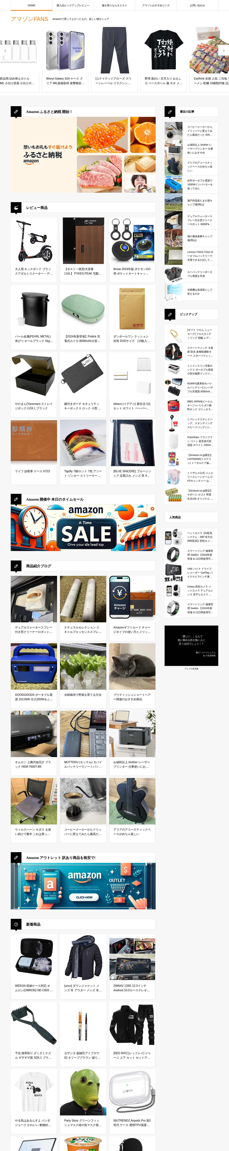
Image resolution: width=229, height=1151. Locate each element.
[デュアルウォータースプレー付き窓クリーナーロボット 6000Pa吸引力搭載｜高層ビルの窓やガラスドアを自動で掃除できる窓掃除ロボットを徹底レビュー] (34, 599)
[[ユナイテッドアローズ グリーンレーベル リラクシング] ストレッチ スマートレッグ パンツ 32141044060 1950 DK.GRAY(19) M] (114, 50)
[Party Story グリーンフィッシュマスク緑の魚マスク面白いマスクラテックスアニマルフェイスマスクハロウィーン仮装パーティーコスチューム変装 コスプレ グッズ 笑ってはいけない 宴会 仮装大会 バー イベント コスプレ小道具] (83, 1092)
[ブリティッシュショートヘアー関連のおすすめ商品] (132, 666)
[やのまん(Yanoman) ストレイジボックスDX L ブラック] (34, 375)
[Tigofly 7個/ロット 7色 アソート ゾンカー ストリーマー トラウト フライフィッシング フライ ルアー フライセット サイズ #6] (83, 443)
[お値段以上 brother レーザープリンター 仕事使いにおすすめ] (132, 734)
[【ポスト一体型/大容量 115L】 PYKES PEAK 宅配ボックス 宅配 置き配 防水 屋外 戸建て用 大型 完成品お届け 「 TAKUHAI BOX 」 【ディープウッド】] (83, 241)
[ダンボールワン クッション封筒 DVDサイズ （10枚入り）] (132, 308)
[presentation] (5, 50)
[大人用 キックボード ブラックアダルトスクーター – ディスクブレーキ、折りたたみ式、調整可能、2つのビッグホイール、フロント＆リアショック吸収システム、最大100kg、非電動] (34, 241)
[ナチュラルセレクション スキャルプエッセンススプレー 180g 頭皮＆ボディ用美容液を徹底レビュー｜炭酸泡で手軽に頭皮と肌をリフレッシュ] (83, 599)
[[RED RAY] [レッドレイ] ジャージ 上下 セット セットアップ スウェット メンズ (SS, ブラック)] (132, 1025)
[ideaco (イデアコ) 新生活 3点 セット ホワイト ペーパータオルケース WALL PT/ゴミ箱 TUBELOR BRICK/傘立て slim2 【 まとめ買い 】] (132, 375)
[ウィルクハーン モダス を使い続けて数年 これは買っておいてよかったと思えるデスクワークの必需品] (34, 801)
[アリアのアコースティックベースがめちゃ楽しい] (132, 801)
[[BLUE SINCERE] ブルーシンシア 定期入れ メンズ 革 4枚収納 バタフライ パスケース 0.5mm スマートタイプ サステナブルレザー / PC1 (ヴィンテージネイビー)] (132, 443)
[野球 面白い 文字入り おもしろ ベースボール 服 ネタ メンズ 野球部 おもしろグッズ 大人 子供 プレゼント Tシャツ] (163, 50)
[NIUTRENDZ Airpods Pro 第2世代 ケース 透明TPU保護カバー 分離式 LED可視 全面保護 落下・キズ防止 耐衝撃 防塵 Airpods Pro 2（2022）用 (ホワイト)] (132, 1092)
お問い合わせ (197, 5)
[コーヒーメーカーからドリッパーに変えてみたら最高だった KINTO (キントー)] (83, 801)
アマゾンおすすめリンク (156, 5)
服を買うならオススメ (114, 5)
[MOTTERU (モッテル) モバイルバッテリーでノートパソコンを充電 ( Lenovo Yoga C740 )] (83, 734)
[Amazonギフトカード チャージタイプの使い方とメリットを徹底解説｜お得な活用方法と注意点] (132, 599)
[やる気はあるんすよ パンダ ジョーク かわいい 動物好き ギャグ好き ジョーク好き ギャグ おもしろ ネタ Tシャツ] (34, 1092)
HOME (31, 5)
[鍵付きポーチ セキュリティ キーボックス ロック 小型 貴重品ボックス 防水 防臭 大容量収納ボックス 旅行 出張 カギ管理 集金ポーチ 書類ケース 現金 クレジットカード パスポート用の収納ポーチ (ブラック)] (83, 375)
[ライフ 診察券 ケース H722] (34, 443)
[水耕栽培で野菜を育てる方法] (83, 666)
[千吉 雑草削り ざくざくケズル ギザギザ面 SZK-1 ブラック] (34, 1025)
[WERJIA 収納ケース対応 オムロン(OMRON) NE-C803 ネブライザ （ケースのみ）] (34, 957)
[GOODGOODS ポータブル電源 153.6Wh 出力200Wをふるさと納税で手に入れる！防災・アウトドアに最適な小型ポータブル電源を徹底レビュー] (34, 666)
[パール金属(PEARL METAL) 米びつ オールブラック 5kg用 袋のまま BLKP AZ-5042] (34, 308)
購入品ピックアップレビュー (73, 5)
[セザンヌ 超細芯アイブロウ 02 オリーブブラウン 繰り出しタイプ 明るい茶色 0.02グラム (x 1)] (83, 1025)
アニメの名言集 (191, 669)
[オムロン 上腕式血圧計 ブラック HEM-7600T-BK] (34, 734)
